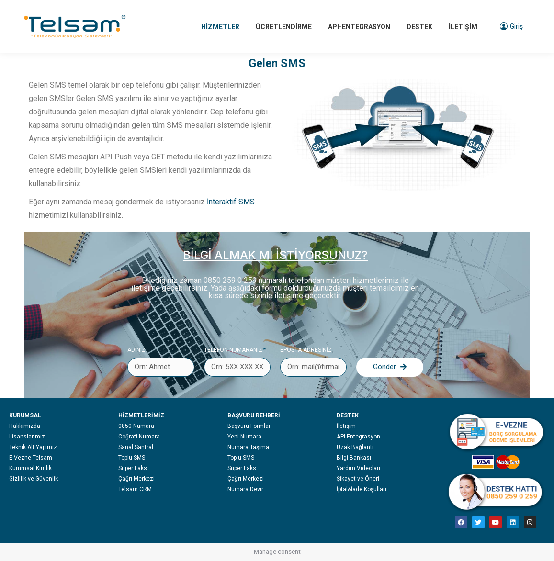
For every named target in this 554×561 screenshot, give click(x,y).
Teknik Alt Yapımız (33, 447)
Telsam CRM (135, 489)
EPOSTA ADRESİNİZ (306, 350)
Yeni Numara (244, 436)
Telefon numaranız (233, 350)
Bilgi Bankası (354, 457)
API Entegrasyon (358, 436)
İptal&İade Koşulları (361, 489)
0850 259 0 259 (230, 280)
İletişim (346, 426)
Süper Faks (132, 468)
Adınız (136, 350)
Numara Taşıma (248, 447)
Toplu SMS (131, 457)
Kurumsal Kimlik (30, 468)
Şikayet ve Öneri (358, 478)
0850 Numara (136, 426)
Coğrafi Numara (139, 436)
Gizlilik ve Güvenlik (33, 478)
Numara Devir (245, 489)
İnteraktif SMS (231, 201)
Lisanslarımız (27, 436)
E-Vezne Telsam (30, 457)
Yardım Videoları (358, 468)
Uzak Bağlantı (355, 447)
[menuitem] (220, 26)
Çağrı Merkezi (136, 478)
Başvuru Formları (249, 426)
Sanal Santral (135, 447)
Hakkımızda (24, 426)
